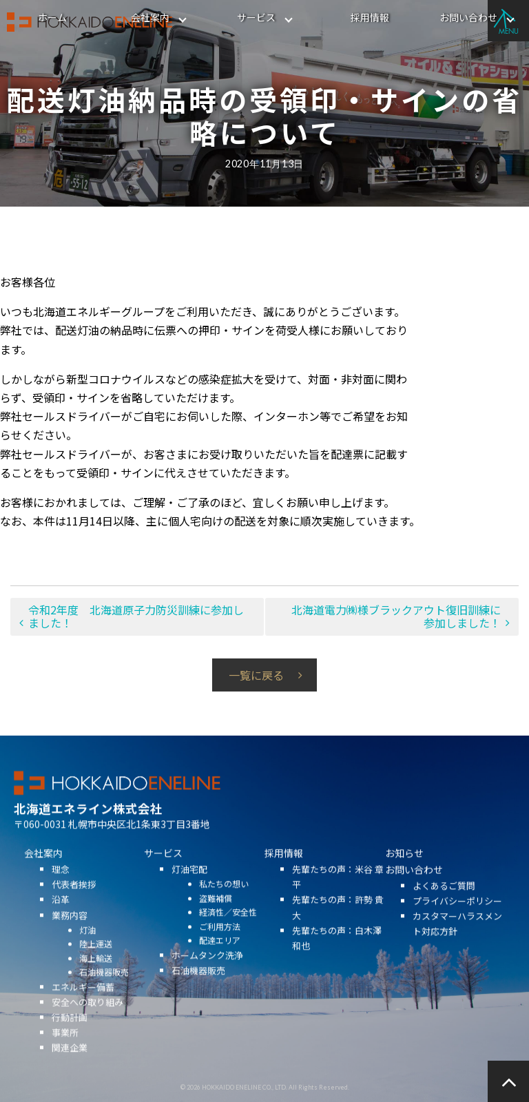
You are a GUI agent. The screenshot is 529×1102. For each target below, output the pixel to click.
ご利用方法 (219, 944)
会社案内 (150, 17)
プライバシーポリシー (457, 919)
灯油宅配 (189, 888)
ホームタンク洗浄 (207, 973)
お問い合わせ (468, 17)
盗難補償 (215, 916)
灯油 (87, 948)
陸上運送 (95, 962)
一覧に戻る (256, 675)
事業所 (65, 1050)
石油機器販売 (104, 991)
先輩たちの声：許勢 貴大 (338, 926)
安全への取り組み (87, 1020)
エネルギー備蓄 (83, 1005)
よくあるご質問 (444, 904)
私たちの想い (224, 902)
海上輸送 (95, 976)
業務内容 (69, 933)
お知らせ (404, 872)
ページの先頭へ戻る (508, 1081)
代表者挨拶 (74, 903)
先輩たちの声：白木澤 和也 (337, 956)
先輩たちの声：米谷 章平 (338, 896)
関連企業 (69, 1066)
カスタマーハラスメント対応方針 (457, 942)
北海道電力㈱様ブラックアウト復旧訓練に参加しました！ (396, 616)
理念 (61, 888)
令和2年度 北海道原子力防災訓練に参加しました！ (136, 616)
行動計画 (69, 1035)
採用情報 (370, 17)
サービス (256, 17)
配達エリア (219, 959)
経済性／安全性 (228, 931)
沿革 (61, 918)
